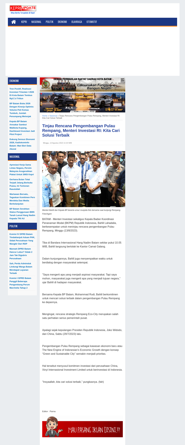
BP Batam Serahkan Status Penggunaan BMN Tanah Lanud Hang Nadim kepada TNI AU (22, 214)
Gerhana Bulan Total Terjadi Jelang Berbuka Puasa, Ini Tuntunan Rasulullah (21, 184)
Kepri (24, 22)
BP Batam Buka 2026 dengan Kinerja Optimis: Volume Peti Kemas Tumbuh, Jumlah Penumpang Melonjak (22, 110)
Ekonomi (62, 22)
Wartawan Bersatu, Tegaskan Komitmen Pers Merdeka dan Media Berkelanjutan (22, 199)
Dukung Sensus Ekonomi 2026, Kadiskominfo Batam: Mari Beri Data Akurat (22, 144)
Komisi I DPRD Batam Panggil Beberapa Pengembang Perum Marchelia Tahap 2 (20, 283)
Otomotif (92, 22)
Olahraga (76, 22)
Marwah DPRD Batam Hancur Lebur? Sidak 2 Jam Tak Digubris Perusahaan (21, 254)
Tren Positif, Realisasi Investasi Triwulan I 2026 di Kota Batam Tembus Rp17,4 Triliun (22, 94)
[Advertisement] (92, 53)
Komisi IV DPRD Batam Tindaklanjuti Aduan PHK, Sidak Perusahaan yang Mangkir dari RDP (22, 239)
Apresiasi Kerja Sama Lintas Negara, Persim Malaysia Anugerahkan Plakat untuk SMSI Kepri (22, 170)
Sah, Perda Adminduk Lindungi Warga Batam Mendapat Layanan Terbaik (21, 268)
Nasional (36, 22)
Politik (49, 22)
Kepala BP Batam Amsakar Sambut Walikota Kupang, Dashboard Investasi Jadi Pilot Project (22, 127)
